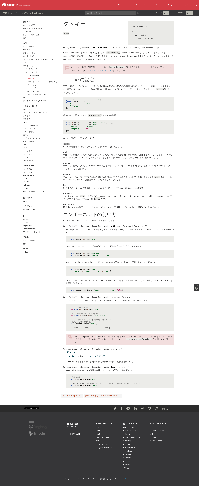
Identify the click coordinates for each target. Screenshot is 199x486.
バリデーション (29, 161)
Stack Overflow (157, 431)
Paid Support (156, 441)
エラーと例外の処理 (31, 125)
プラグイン (27, 145)
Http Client (27, 182)
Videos (99, 434)
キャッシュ (27, 109)
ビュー (26, 98)
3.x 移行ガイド (29, 32)
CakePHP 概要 (29, 25)
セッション (27, 154)
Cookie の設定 (140, 35)
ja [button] (166, 13)
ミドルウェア (28, 62)
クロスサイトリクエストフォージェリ (102, 396)
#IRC (170, 408)
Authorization (29, 210)
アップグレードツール (32, 232)
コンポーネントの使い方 (144, 39)
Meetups (127, 444)
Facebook (127, 465)
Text (25, 195)
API (98, 431)
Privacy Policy (102, 444)
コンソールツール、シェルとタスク (37, 113)
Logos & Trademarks (105, 448)
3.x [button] (189, 13)
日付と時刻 (27, 198)
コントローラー (29, 66)
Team (178, 5)
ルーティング (28, 56)
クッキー (135, 32)
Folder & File (29, 175)
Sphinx (127, 479)
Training (127, 441)
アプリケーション (30, 53)
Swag (158, 5)
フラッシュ (31, 85)
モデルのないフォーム (32, 138)
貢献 (25, 38)
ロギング (26, 135)
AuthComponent (72, 396)
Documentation (124, 5)
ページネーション (34, 91)
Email (25, 122)
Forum (153, 427)
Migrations (27, 226)
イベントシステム (30, 129)
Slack (153, 437)
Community (191, 5)
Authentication (29, 213)
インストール (28, 46)
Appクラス (27, 169)
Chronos (27, 219)
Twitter (126, 468)
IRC (152, 434)
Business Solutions (144, 5)
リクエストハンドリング (37, 94)
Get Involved (129, 427)
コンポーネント (31, 72)
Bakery (126, 434)
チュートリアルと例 (31, 35)
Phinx (25, 252)
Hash (25, 179)
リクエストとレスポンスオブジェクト (38, 59)
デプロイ (26, 119)
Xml (25, 201)
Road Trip (168, 5)
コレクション (28, 172)
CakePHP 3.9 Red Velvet (22, 13)
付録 (25, 244)
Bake (25, 216)
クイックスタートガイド (33, 28)
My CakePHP (129, 448)
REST (25, 148)
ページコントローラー (34, 69)
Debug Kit (27, 222)
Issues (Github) (129, 431)
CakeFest (127, 451)
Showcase (73, 434)
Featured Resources (132, 437)
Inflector (27, 185)
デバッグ (26, 116)
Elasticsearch (29, 229)
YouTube (127, 461)
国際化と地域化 (29, 132)
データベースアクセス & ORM (35, 101)
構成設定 (26, 50)
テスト (26, 157)
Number (27, 188)
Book (98, 427)
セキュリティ (32, 88)
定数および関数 (29, 240)
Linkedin (127, 458)
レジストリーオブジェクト (33, 192)
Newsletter (128, 454)
